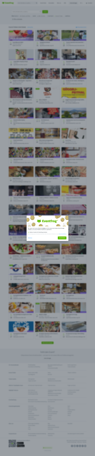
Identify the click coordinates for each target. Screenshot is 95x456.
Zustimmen (62, 238)
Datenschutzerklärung (62, 234)
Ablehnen (30, 238)
